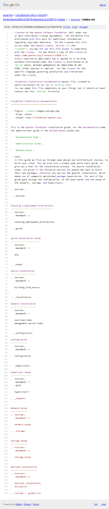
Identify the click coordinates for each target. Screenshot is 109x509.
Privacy (27, 504)
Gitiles (19, 504)
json (103, 504)
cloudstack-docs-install (30, 15)
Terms (36, 504)
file (66, 27)
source (75, 19)
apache (8, 15)
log (75, 27)
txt (96, 504)
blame (83, 27)
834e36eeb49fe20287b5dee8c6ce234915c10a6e (34, 19)
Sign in (102, 4)
